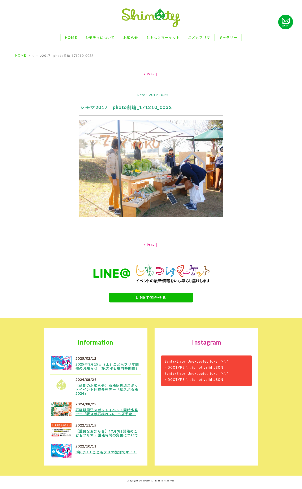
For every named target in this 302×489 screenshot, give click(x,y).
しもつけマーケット (163, 37)
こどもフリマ (199, 37)
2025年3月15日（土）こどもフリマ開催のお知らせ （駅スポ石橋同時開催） (107, 370)
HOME (71, 37)
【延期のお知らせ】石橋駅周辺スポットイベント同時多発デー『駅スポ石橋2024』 (107, 393)
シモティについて (100, 37)
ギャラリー (228, 37)
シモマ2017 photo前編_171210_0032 (61, 55)
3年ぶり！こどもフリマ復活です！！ (106, 455)
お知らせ (130, 37)
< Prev (149, 74)
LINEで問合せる (151, 298)
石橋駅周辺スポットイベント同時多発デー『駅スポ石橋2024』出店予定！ (107, 415)
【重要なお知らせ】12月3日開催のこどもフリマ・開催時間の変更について (107, 436)
